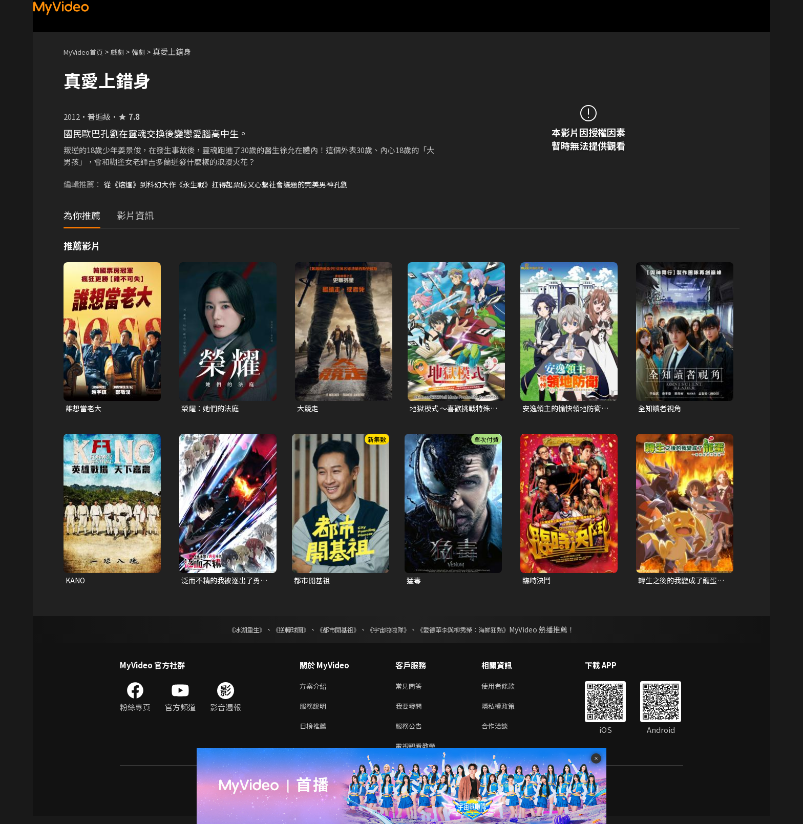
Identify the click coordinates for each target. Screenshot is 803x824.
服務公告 (410, 731)
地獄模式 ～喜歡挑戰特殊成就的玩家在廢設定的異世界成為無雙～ (453, 408)
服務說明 (315, 710)
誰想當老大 (85, 408)
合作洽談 (503, 731)
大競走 (308, 408)
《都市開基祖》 (333, 631)
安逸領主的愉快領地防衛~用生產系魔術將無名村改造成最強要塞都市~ (566, 408)
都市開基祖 (313, 581)
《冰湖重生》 (228, 631)
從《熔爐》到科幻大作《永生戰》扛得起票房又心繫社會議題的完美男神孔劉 (234, 184)
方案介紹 (315, 688)
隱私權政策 (507, 710)
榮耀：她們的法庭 (212, 408)
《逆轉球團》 (279, 631)
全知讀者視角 (661, 408)
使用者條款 (507, 688)
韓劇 (148, 51)
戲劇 (125, 51)
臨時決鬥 (537, 581)
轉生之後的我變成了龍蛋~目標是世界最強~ (682, 581)
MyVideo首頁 (87, 51)
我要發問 (410, 710)
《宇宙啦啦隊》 (390, 631)
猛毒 (414, 581)
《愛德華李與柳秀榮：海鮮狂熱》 (476, 631)
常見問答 (410, 688)
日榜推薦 (315, 731)
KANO (76, 581)
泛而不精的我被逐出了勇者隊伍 (223, 581)
